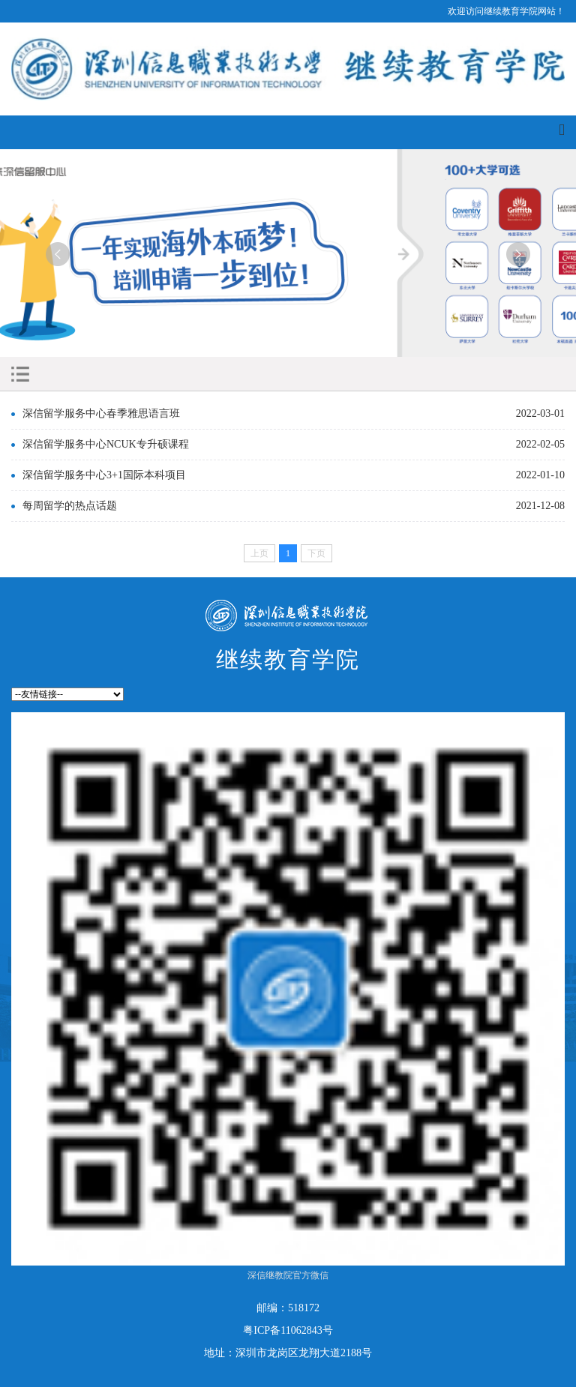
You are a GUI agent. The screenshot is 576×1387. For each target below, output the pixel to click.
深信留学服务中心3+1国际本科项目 (104, 475)
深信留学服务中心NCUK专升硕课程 (105, 444)
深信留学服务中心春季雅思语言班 (101, 413)
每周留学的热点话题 (69, 505)
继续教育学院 (288, 659)
